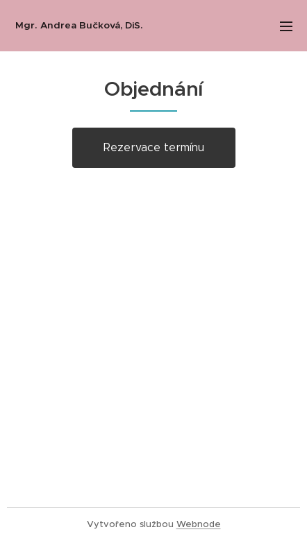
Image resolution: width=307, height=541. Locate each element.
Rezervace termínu (153, 147)
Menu (286, 26)
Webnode (198, 524)
